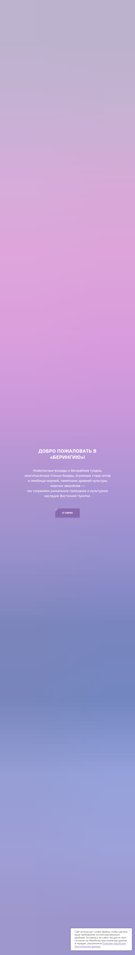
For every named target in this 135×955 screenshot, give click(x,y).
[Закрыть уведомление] (129, 930)
